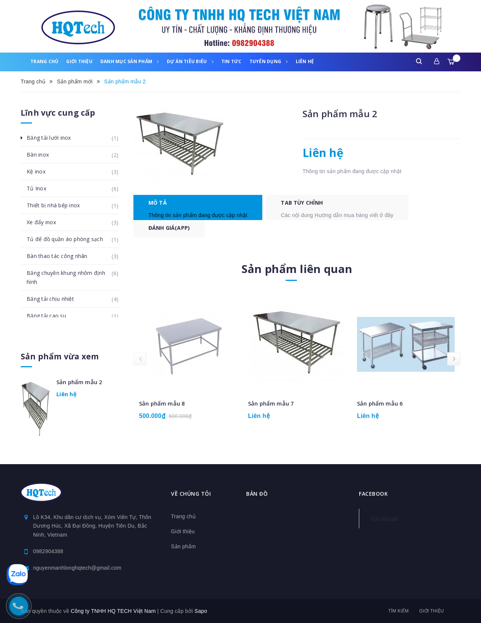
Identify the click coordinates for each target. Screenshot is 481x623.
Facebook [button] (373, 494)
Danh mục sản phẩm (129, 61)
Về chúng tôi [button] (191, 494)
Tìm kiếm (398, 611)
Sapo (201, 611)
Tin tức (231, 61)
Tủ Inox (40, 188)
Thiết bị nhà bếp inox (57, 205)
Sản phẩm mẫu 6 (380, 405)
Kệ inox (40, 171)
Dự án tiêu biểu (190, 61)
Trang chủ (44, 61)
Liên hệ (305, 61)
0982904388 (48, 551)
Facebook (384, 518)
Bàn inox (42, 154)
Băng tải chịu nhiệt (54, 299)
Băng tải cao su (50, 316)
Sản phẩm (183, 546)
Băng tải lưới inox (53, 138)
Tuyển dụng (269, 61)
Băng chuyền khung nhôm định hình (72, 275)
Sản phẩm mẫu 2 (79, 382)
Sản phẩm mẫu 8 (162, 405)
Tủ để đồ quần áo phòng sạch (69, 239)
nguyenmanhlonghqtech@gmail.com (77, 568)
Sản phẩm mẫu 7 (271, 405)
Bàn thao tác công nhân (61, 256)
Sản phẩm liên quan (296, 271)
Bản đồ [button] (257, 494)
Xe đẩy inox (45, 222)
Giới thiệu (79, 61)
